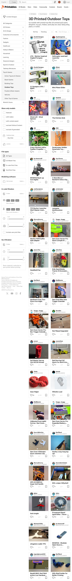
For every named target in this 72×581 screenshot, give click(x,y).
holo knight (34, 513)
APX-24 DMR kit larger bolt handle (36, 483)
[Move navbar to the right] (69, 7)
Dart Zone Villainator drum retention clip (38, 452)
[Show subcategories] (23, 27)
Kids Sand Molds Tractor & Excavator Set (59, 270)
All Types (7, 156)
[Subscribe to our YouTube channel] (12, 293)
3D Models (33, 14)
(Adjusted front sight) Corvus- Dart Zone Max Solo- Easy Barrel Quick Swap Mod (38, 422)
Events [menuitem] (66, 7)
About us (9, 287)
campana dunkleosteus (57, 209)
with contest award (12, 121)
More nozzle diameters (12, 212)
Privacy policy (5, 284)
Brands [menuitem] (59, 7)
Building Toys (9, 83)
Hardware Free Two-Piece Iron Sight (38, 300)
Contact (3, 287)
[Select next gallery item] (23, 219)
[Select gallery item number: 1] (36, 53)
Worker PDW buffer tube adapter (37, 239)
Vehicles (7, 95)
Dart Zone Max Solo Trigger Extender (59, 300)
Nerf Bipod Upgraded (60, 331)
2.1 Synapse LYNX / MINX (37, 87)
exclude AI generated (13, 129)
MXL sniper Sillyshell (60, 483)
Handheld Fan (35, 270)
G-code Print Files (10, 165)
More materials (10, 203)
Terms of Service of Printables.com (9, 280)
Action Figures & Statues (13, 76)
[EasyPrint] (55, 2)
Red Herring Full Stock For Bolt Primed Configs (60, 361)
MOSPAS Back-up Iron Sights (37, 178)
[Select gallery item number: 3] (60, 53)
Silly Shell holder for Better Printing (60, 574)
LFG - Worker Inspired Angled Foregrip (38, 57)
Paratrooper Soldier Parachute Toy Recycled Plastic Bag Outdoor (60, 148)
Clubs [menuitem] (35, 7)
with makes (10, 117)
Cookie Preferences (13, 284)
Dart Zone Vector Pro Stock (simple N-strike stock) (60, 239)
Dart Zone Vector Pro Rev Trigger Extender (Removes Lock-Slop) (38, 331)
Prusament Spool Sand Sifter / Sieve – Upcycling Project (60, 513)
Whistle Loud (57, 392)
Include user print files (13, 232)
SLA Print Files (9, 170)
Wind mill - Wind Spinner (36, 118)
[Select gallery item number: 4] (62, 53)
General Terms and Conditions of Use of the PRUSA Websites (12, 278)
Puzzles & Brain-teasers (12, 91)
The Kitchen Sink (58, 118)
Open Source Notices (6, 286)
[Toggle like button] (31, 60)
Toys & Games (43, 14)
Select (22, 144)
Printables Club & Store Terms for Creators (11, 283)
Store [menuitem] (29, 7)
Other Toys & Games (11, 98)
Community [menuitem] (43, 7)
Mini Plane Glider (58, 87)
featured (9, 112)
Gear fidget (34, 392)
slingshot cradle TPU (38, 544)
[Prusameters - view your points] (59, 2)
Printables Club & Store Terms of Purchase (11, 281)
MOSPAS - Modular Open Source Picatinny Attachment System (60, 544)
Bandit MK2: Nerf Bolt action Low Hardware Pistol (38, 574)
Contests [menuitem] (52, 7)
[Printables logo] (9, 7)
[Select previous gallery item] (8, 219)
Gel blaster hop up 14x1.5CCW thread (37, 361)
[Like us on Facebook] (20, 293)
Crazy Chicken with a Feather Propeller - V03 (38, 148)
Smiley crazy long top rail (60, 452)
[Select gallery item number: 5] (63, 53)
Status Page (19, 286)
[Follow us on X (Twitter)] (7, 293)
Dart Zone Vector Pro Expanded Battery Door (60, 422)
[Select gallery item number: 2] (38, 53)
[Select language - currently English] (5, 2)
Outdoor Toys (9, 87)
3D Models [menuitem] (22, 7)
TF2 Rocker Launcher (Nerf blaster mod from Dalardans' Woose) (38, 209)
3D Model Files (9, 160)
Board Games (9, 79)
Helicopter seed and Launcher (59, 57)
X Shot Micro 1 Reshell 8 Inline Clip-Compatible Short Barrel (60, 178)
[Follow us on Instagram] (16, 293)
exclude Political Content (14, 125)
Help (14, 286)
